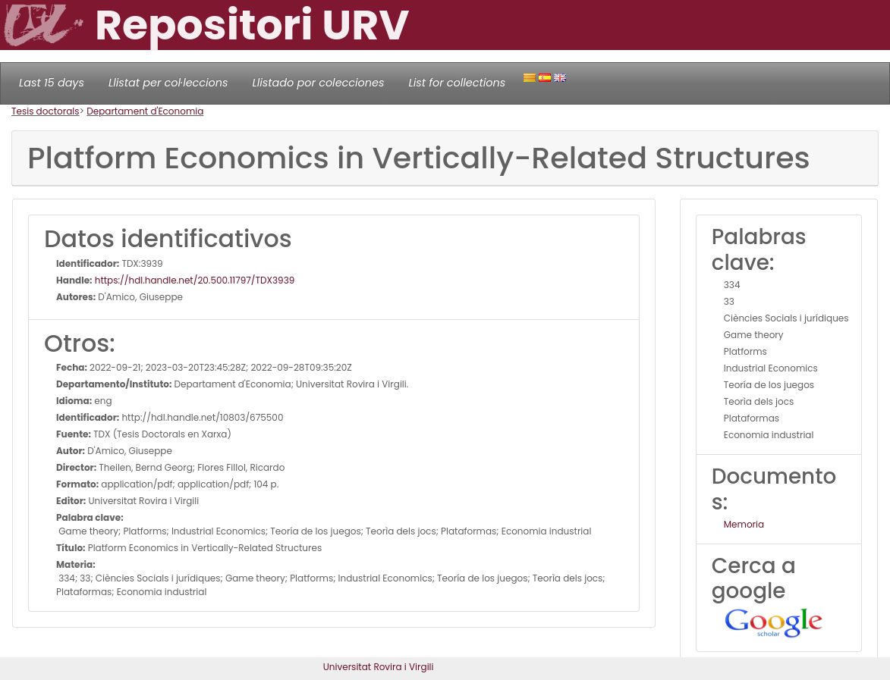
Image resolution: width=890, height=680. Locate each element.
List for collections (456, 82)
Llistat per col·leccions (168, 82)
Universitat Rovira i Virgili (378, 666)
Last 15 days (51, 82)
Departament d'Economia (144, 111)
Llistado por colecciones (319, 82)
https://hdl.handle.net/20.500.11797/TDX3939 (194, 280)
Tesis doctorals (45, 111)
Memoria (744, 524)
